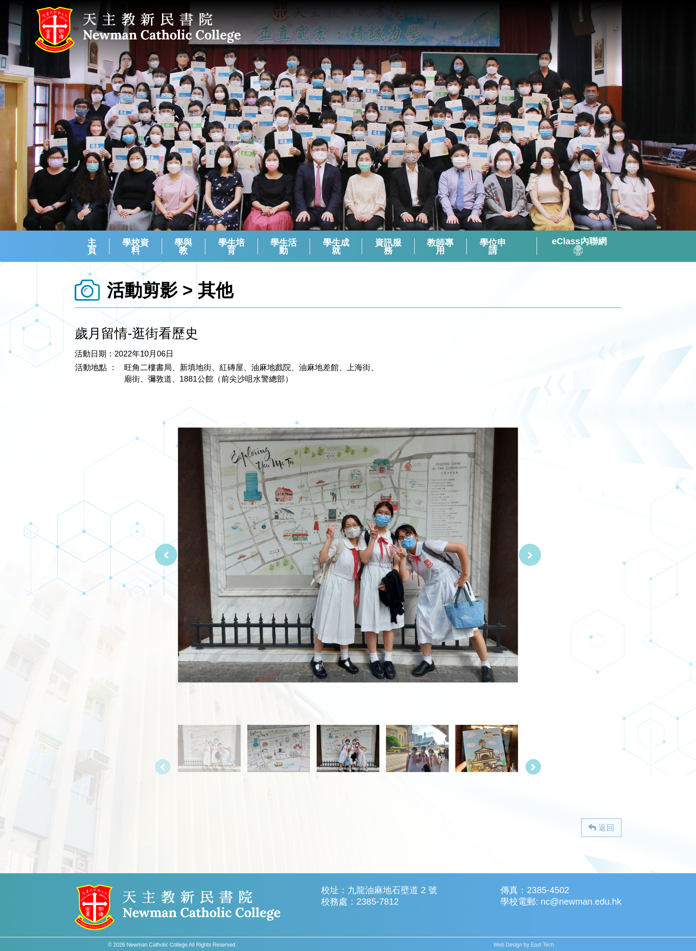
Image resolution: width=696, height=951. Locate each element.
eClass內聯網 (579, 246)
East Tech (542, 945)
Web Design (507, 945)
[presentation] (166, 555)
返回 (601, 827)
